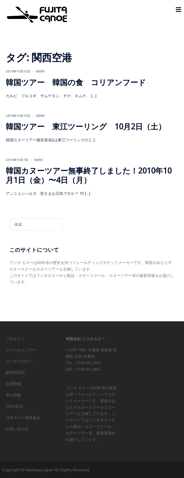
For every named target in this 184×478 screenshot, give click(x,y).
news (40, 71)
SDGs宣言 (14, 406)
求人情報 (13, 395)
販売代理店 (15, 372)
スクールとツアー (21, 350)
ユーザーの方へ (19, 361)
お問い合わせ (17, 428)
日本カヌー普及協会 (23, 417)
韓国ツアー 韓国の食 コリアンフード (76, 82)
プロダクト (15, 338)
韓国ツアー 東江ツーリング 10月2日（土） (86, 126)
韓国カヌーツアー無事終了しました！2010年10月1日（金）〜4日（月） (89, 175)
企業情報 (13, 383)
